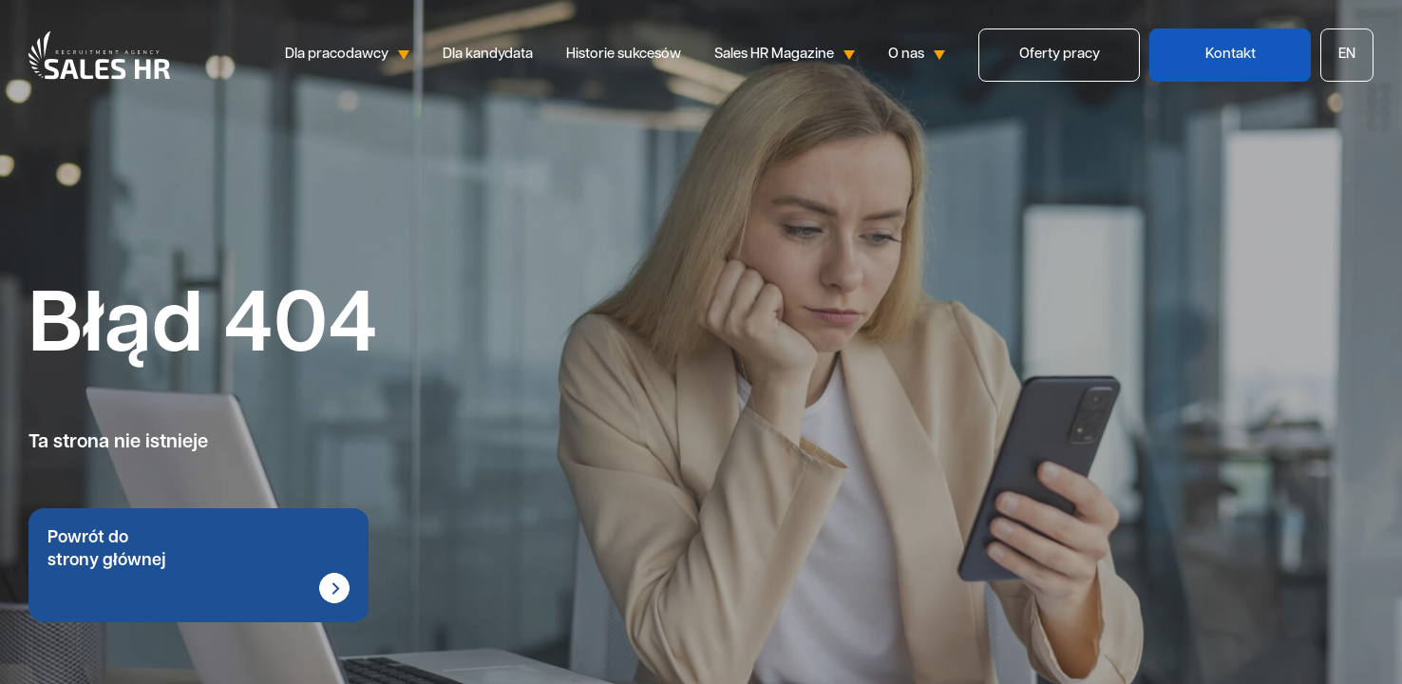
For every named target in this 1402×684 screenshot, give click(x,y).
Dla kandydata (488, 55)
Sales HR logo (99, 55)
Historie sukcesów (623, 55)
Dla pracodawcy (347, 55)
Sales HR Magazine (784, 55)
